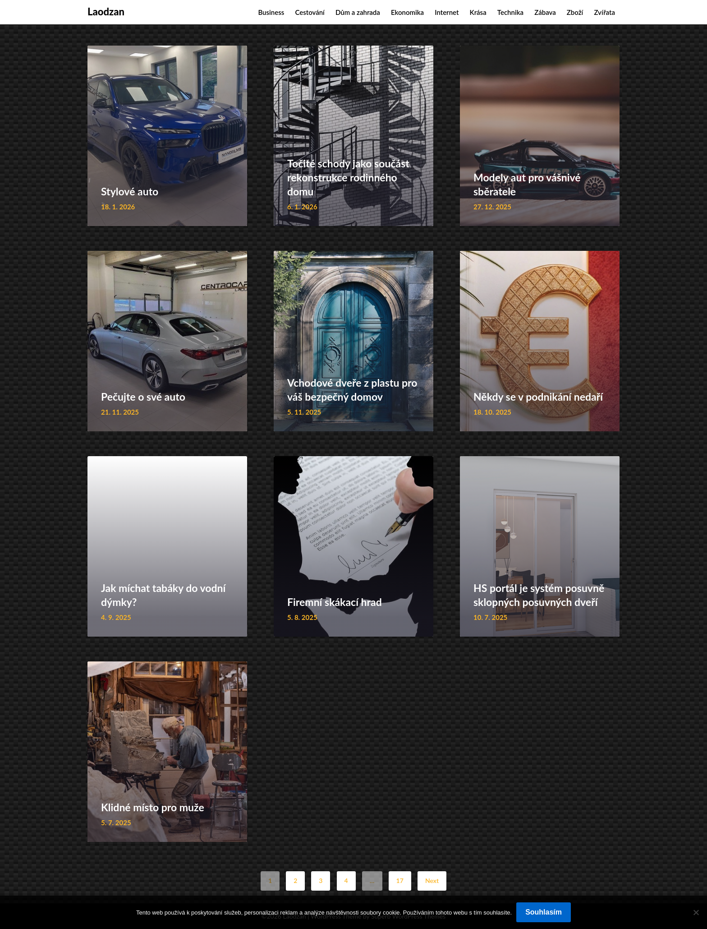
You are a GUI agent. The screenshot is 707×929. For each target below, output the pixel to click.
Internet (447, 12)
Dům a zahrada (357, 12)
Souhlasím (543, 912)
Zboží (575, 12)
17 (400, 880)
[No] (695, 912)
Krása (478, 12)
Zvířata (604, 12)
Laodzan (105, 11)
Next (432, 880)
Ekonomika (407, 12)
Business (271, 12)
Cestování (309, 12)
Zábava (545, 12)
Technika (510, 12)
